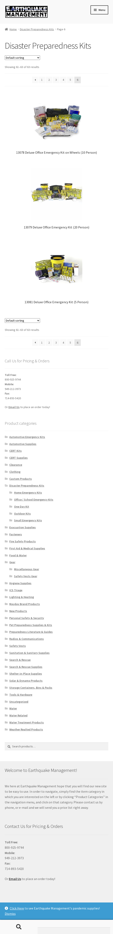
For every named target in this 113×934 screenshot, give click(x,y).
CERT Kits (15, 451)
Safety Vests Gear (25, 576)
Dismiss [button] (10, 914)
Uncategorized (18, 701)
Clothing (14, 472)
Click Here (17, 908)
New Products (18, 611)
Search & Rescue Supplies (25, 667)
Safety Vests (17, 646)
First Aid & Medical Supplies (27, 548)
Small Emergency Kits (28, 520)
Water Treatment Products (26, 722)
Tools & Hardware (20, 694)
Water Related (18, 715)
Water (13, 708)
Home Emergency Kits (28, 492)
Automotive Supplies (22, 444)
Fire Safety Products (22, 541)
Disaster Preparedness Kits (37, 29)
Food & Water (18, 555)
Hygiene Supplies (20, 583)
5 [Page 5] (70, 80)
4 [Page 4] (63, 80)
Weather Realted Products (26, 729)
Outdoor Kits (22, 513)
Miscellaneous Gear (26, 569)
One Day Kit (21, 506)
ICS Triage (15, 590)
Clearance (15, 465)
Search (19, 927)
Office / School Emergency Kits (33, 499)
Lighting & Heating (21, 597)
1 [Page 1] (42, 80)
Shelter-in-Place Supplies (25, 673)
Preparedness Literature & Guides (31, 632)
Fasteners (15, 534)
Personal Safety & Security (26, 618)
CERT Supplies (18, 458)
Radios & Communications (26, 639)
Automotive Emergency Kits (27, 437)
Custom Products (20, 479)
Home (13, 29)
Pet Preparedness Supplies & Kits (30, 625)
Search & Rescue (20, 660)
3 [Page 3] (56, 80)
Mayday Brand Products (24, 604)
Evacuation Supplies (22, 527)
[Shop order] (22, 57)
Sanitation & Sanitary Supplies (29, 653)
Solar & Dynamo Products (26, 680)
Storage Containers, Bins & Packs (30, 687)
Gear (12, 562)
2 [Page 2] (49, 80)
